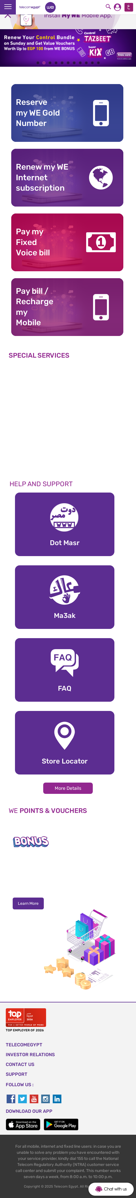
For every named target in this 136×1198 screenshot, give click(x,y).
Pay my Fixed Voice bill (33, 242)
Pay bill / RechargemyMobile (34, 306)
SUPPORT (16, 1074)
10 (92, 62)
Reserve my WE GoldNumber (38, 112)
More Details (68, 788)
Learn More (28, 903)
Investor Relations (30, 1054)
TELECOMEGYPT (24, 1044)
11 (98, 62)
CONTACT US (20, 1064)
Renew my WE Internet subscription (42, 177)
